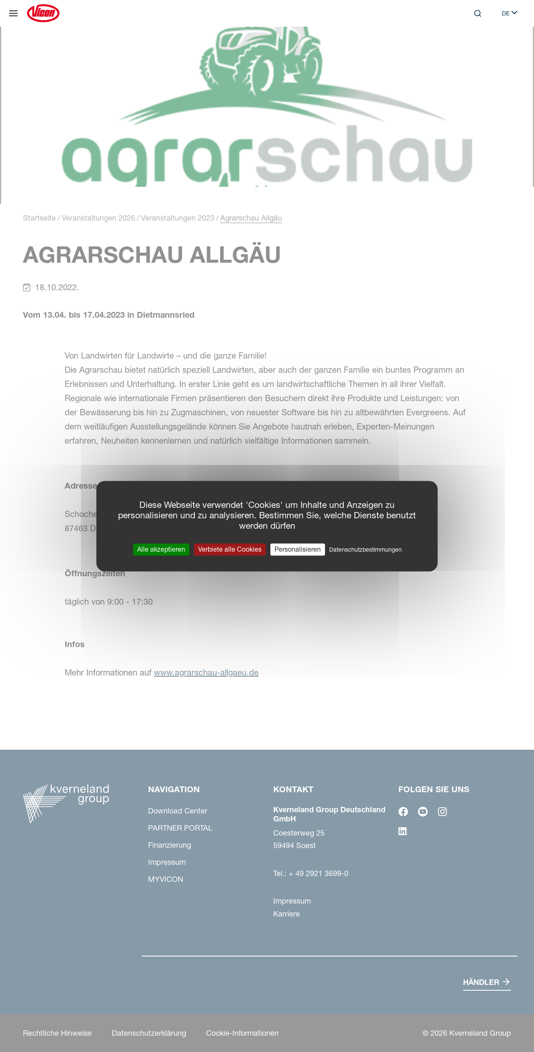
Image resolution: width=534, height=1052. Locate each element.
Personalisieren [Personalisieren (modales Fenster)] (298, 549)
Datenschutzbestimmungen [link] (365, 549)
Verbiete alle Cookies (230, 549)
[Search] (477, 13)
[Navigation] (13, 13)
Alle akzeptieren (161, 549)
